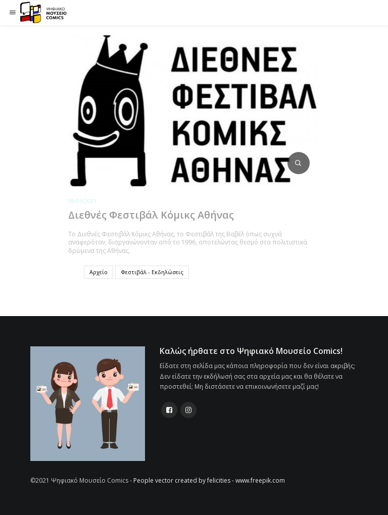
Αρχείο (98, 272)
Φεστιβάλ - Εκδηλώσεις (152, 272)
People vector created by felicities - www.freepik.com (209, 480)
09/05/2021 (82, 200)
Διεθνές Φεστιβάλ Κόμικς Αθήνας (151, 215)
